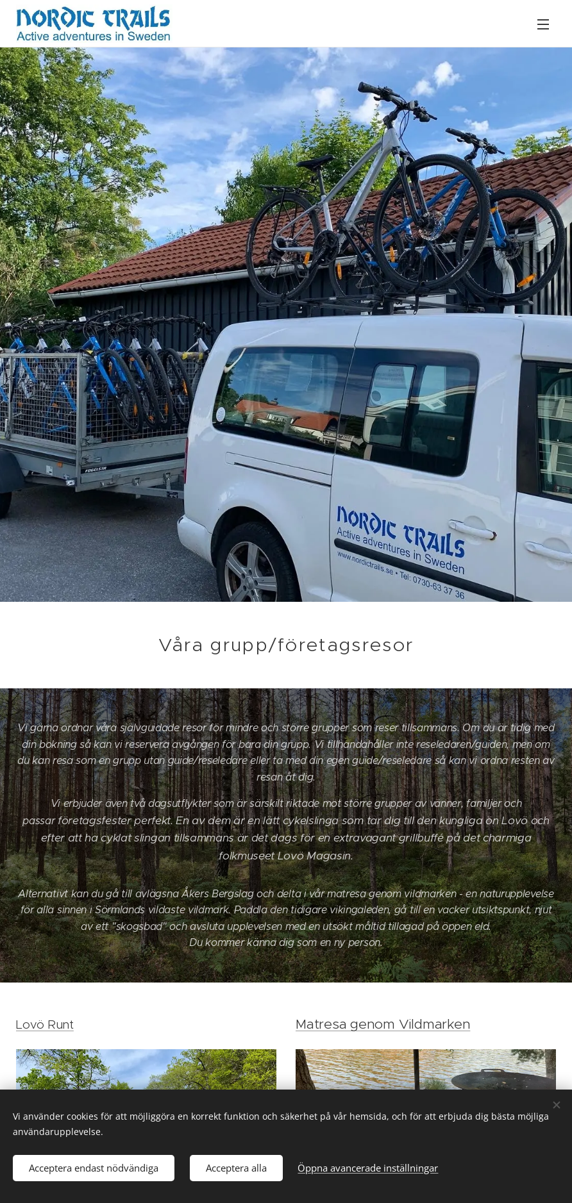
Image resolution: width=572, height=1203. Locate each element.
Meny (543, 24)
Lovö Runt (45, 1024)
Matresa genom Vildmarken (383, 1024)
